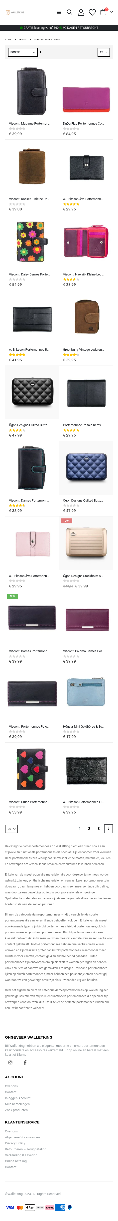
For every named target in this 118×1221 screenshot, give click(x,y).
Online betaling (16, 1161)
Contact (10, 1092)
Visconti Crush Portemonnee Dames (29, 802)
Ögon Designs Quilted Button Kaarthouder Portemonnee (29, 425)
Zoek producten (16, 1110)
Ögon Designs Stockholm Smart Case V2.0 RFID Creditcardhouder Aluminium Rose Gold (84, 576)
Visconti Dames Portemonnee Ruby (29, 500)
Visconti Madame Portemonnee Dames (29, 123)
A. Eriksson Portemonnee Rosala (29, 349)
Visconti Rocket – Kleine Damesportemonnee (29, 199)
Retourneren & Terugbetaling (25, 1149)
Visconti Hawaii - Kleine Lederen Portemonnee (84, 274)
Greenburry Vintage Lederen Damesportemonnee (84, 349)
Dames (23, 39)
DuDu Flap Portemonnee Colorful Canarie (84, 123)
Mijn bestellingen (17, 1104)
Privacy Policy (15, 1143)
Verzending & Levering (21, 1155)
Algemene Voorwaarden (22, 1137)
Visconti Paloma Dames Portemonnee (84, 651)
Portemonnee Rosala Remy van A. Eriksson (84, 425)
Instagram (10, 1062)
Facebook (25, 1062)
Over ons (11, 1086)
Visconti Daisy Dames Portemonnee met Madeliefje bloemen (29, 274)
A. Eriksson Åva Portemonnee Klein (84, 199)
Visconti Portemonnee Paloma (29, 726)
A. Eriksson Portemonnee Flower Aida (84, 802)
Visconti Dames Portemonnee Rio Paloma (29, 651)
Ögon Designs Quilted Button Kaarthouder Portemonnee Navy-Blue (84, 500)
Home (8, 39)
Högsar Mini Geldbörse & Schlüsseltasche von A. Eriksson (84, 726)
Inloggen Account (17, 1098)
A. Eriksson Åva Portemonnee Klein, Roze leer (29, 576)
